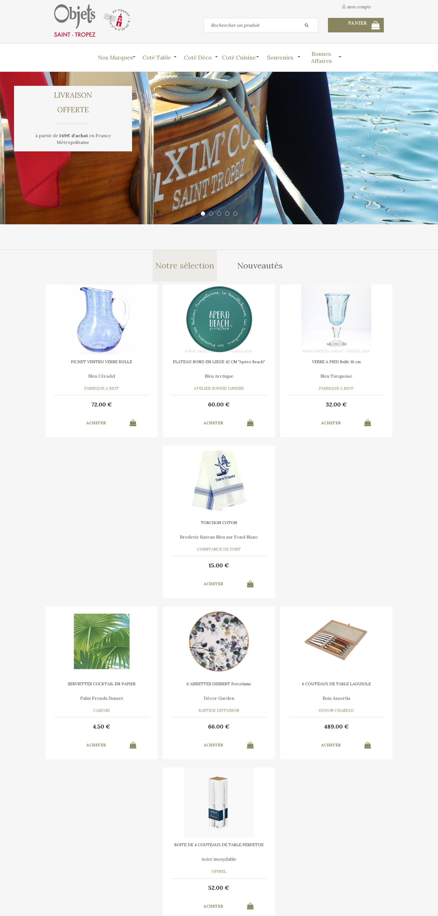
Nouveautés (260, 266)
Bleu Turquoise (261, 377)
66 (177, 567)
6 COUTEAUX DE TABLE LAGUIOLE (260, 527)
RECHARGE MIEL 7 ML (177, 687)
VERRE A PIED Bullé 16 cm (261, 363)
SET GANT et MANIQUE (93, 687)
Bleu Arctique (177, 377)
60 (177, 406)
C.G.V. (333, 842)
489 (261, 567)
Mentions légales (368, 842)
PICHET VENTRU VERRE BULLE (93, 363)
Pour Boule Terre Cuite (177, 701)
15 (345, 406)
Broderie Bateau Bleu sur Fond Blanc (344, 379)
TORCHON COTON (345, 363)
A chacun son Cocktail (261, 701)
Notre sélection (184, 266)
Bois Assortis (261, 539)
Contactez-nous (69, 872)
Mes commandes (69, 885)
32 (261, 406)
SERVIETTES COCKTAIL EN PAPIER (93, 527)
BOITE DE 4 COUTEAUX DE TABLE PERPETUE (344, 527)
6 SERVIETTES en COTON (261, 687)
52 (344, 567)
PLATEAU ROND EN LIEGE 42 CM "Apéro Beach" (177, 365)
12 (177, 729)
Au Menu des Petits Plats (93, 701)
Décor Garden (177, 539)
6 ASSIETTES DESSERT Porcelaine (177, 527)
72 (93, 406)
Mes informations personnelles (167, 885)
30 (261, 729)
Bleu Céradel (93, 377)
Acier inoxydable (344, 539)
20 (93, 729)
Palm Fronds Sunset (93, 539)
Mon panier (149, 872)
